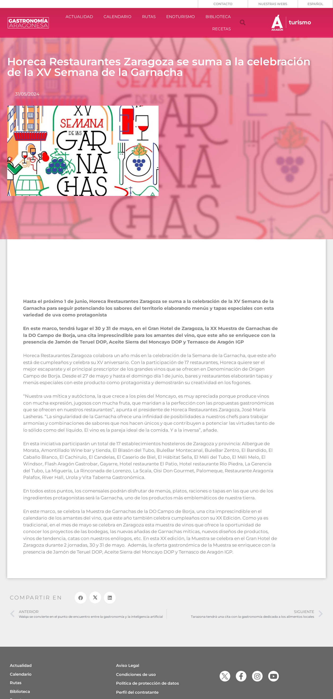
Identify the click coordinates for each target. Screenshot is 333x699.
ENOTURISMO (180, 16)
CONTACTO (223, 4)
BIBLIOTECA (218, 16)
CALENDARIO (117, 16)
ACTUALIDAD (79, 16)
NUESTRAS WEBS (272, 4)
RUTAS (149, 16)
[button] (242, 23)
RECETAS (221, 28)
